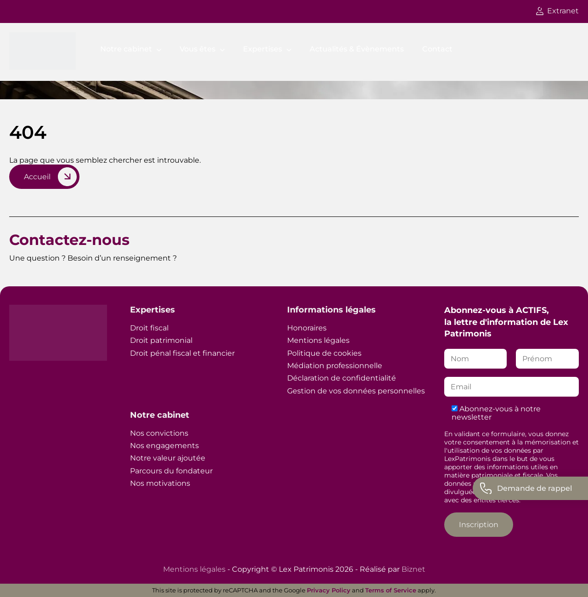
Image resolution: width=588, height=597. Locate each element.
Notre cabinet (126, 49)
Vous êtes (197, 49)
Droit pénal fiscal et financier (182, 353)
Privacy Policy (329, 590)
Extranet (557, 10)
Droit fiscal (149, 328)
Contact (437, 49)
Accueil (37, 176)
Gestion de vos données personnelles (356, 391)
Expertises (262, 49)
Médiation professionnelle (334, 365)
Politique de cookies (324, 353)
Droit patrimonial (161, 340)
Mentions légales (318, 340)
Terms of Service (390, 590)
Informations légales (331, 310)
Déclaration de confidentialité (341, 378)
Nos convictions (159, 433)
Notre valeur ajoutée (167, 458)
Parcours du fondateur (171, 470)
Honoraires (307, 328)
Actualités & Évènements (357, 49)
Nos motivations (160, 483)
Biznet (413, 569)
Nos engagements (164, 445)
